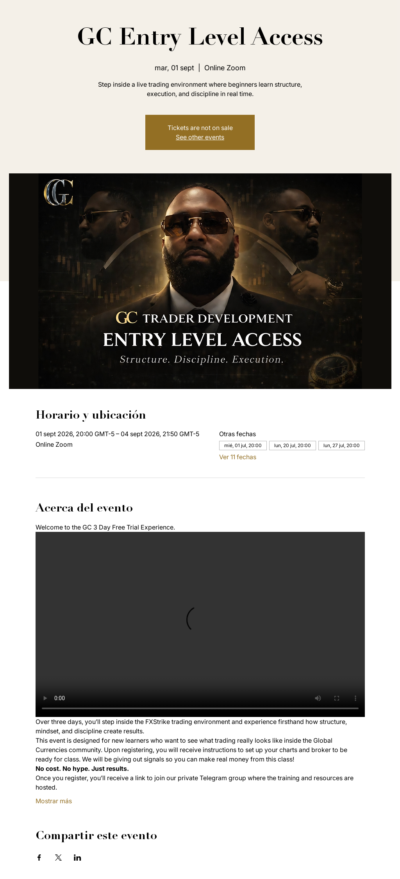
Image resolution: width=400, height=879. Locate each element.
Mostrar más (54, 801)
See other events (200, 137)
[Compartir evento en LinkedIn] (77, 857)
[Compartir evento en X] (58, 857)
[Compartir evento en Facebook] (39, 857)
